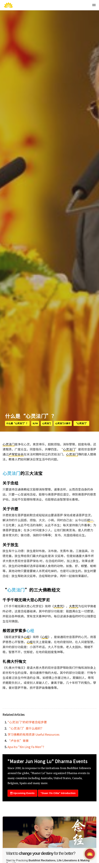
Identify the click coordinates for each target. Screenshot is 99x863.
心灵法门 (46, 423)
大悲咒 (58, 606)
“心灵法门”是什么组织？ (26, 728)
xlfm (35, 423)
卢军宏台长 (16, 454)
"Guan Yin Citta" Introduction (58, 793)
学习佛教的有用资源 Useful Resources (33, 734)
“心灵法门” (81, 423)
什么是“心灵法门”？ (17, 423)
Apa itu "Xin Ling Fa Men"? (26, 747)
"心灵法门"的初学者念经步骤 (27, 722)
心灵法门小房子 (62, 423)
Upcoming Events (22, 793)
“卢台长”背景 (18, 740)
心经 (30, 630)
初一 (90, 520)
